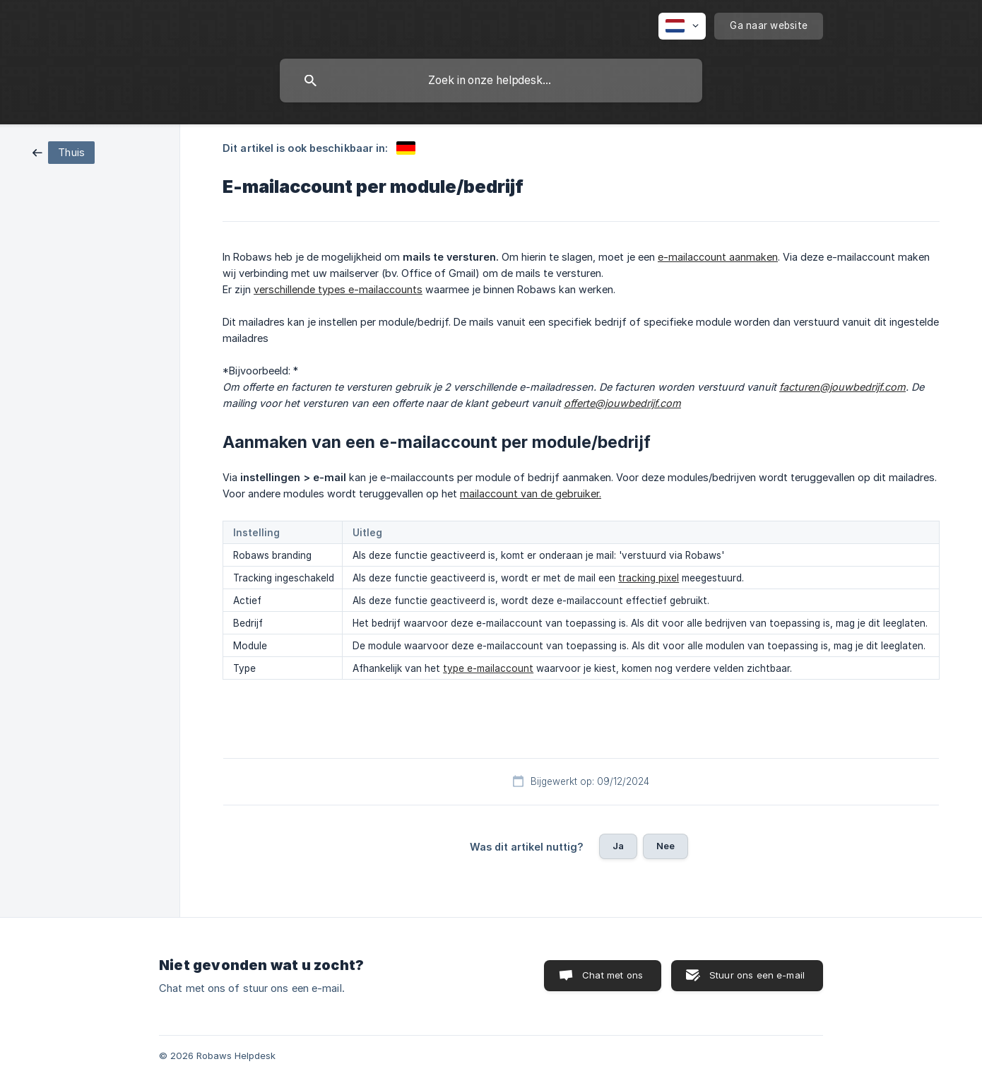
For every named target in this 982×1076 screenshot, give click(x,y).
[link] (63, 151)
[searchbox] (491, 80)
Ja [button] (618, 845)
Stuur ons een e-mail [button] (757, 975)
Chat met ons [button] (612, 975)
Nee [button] (665, 845)
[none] (682, 26)
